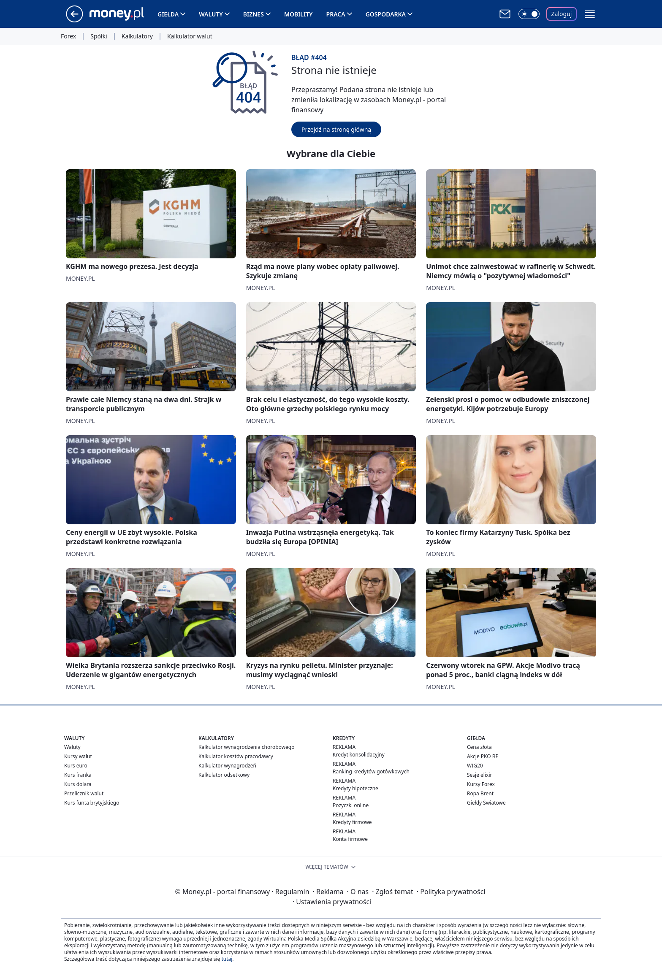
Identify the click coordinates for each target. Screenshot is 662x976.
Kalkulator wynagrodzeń (227, 765)
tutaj (226, 958)
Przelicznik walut (83, 793)
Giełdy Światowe (486, 802)
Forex (68, 36)
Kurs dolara (78, 784)
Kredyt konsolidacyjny (359, 754)
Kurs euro (75, 765)
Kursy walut (78, 756)
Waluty (211, 14)
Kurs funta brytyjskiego (91, 802)
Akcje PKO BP (483, 756)
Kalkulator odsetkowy (224, 774)
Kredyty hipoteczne (355, 788)
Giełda (168, 14)
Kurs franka (78, 774)
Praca (335, 14)
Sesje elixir (479, 774)
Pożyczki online (351, 805)
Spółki (98, 36)
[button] (590, 14)
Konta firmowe (350, 839)
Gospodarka (386, 14)
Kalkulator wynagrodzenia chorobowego (246, 747)
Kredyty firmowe (352, 822)
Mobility (298, 14)
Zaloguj (561, 14)
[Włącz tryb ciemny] (529, 14)
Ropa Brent (480, 793)
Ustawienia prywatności (332, 901)
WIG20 (475, 765)
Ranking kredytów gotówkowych (371, 771)
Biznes (253, 14)
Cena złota (479, 747)
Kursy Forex (481, 784)
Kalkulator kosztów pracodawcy (235, 756)
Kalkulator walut (189, 36)
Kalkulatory (137, 36)
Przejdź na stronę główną (336, 129)
